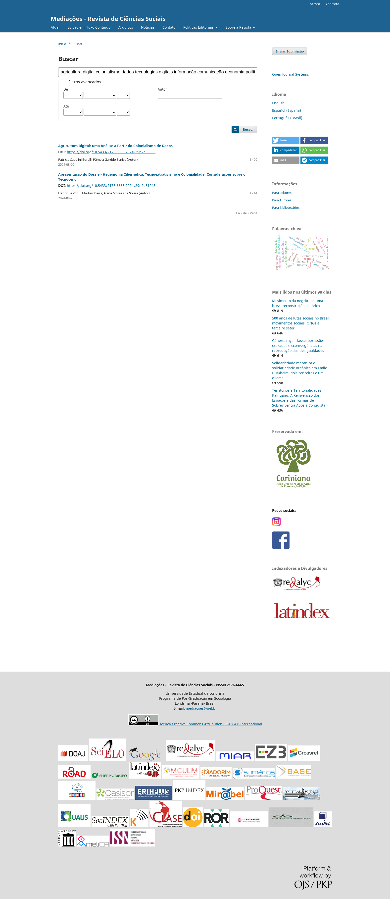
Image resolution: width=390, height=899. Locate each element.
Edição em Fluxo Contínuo (88, 27)
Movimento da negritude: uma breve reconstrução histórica (297, 303)
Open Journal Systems (290, 74)
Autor (162, 89)
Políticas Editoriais (199, 27)
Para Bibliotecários (285, 207)
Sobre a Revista (239, 27)
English (278, 103)
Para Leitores (282, 192)
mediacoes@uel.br (201, 708)
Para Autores (281, 200)
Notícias (147, 27)
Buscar (248, 129)
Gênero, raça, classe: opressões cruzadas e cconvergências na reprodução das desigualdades (298, 345)
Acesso (315, 3)
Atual (55, 27)
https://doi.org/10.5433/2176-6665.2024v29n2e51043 (111, 185)
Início (62, 44)
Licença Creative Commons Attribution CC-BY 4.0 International (210, 724)
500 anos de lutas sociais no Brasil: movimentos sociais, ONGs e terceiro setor (301, 323)
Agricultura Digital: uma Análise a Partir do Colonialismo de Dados (115, 145)
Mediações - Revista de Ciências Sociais (108, 18)
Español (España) (286, 110)
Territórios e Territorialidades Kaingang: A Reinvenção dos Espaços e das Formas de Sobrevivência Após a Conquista (298, 398)
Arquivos (125, 27)
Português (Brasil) (287, 117)
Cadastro (332, 3)
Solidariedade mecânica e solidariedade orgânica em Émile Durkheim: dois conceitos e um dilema (299, 370)
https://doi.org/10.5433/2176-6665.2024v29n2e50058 (111, 152)
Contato (168, 27)
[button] (285, 140)
